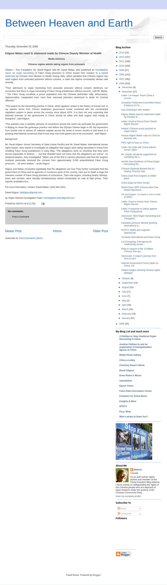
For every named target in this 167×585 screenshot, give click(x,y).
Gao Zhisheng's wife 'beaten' (135, 109)
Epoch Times (126, 385)
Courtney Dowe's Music (132, 365)
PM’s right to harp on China (135, 142)
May (124, 300)
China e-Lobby (127, 360)
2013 (122, 52)
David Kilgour (126, 370)
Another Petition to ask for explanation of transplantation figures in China (135, 347)
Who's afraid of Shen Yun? (133, 416)
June (125, 296)
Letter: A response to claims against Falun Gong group (139, 210)
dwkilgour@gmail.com (31, 192)
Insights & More (127, 401)
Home (57, 231)
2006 (122, 83)
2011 (122, 61)
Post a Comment (20, 216)
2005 (122, 323)
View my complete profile (128, 496)
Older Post (100, 231)
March (125, 309)
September (128, 282)
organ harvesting (25, 73)
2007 (122, 79)
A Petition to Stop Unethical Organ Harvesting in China (137, 337)
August (126, 287)
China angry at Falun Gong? (135, 182)
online (25, 181)
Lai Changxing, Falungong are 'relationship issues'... (136, 243)
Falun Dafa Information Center (135, 391)
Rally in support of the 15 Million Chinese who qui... (137, 250)
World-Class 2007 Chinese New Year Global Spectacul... (139, 188)
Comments (124, 513)
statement (10, 76)
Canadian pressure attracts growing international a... (139, 224)
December (127, 87)
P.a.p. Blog (125, 411)
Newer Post (13, 231)
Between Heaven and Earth (69, 23)
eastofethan (125, 380)
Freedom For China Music (133, 396)
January (126, 318)
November (127, 91)
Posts (122, 508)
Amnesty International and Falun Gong (140, 237)
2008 (122, 74)
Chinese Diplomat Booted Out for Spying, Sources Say (137, 170)
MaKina (138, 469)
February (127, 313)
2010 (122, 65)
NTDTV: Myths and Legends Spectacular (135, 231)
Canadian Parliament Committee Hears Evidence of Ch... (141, 104)
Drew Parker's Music (130, 375)
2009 (122, 70)
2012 (122, 57)
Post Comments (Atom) (31, 238)
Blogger (97, 575)
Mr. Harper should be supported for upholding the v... (138, 155)
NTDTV (123, 406)
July (124, 291)
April (124, 305)
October (126, 278)
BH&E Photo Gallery (130, 355)
